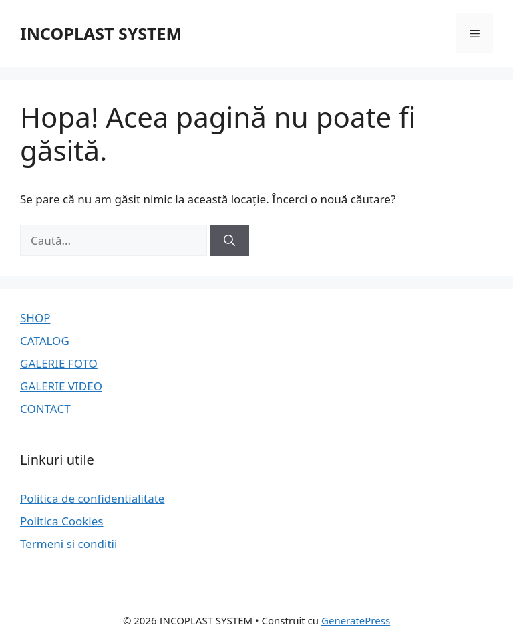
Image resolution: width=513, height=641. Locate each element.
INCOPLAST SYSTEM (101, 33)
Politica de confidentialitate (92, 498)
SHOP (35, 318)
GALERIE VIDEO (61, 386)
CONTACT (45, 408)
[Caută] (229, 241)
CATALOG (44, 340)
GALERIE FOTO (59, 363)
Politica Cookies (62, 521)
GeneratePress (355, 620)
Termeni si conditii (68, 543)
